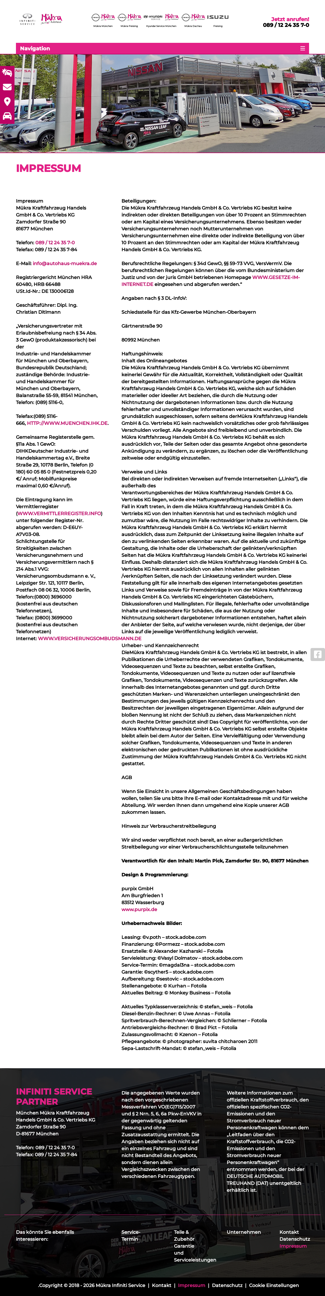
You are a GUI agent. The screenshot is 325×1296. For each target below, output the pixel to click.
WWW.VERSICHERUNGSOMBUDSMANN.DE (89, 638)
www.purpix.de (139, 909)
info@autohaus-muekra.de (65, 263)
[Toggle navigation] (162, 48)
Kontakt (289, 1232)
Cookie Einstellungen (274, 1285)
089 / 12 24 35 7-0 (286, 25)
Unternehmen (244, 1232)
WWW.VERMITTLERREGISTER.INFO (59, 513)
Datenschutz (294, 1239)
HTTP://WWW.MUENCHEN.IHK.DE (67, 423)
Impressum (293, 1246)
